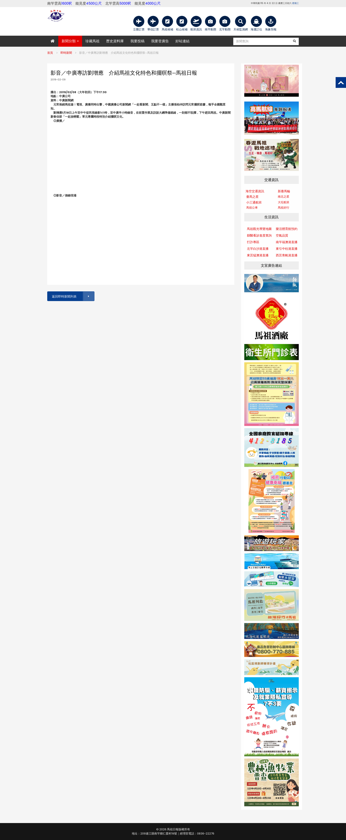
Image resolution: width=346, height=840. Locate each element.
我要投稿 (137, 41)
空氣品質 (282, 235)
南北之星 (283, 196)
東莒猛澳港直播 (258, 255)
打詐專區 (253, 242)
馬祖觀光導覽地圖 (259, 229)
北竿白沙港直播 (258, 248)
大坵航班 (283, 202)
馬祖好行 (283, 207)
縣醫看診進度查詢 (259, 235)
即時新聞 (66, 52)
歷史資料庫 (115, 41)
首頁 (50, 52)
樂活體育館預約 (286, 229)
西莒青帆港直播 (286, 255)
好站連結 (182, 41)
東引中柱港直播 (286, 248)
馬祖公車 (252, 207)
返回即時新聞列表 (73, 296)
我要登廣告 (160, 41)
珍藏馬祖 (92, 41)
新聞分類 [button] (70, 41)
